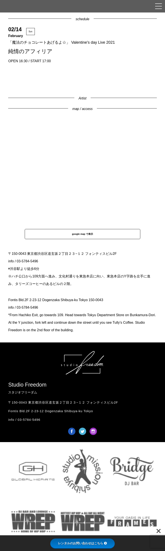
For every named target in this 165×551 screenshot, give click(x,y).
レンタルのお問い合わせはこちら (82, 543)
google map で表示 (82, 234)
